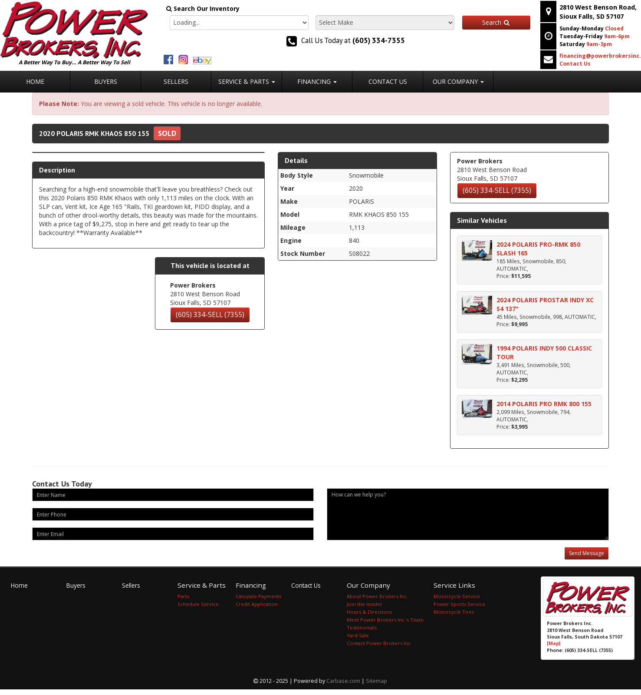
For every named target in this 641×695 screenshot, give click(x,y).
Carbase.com (343, 681)
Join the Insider (364, 604)
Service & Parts (246, 81)
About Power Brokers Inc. (377, 596)
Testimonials (362, 627)
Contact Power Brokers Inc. (379, 643)
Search (496, 22)
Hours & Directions (369, 612)
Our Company (458, 81)
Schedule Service (198, 604)
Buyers (105, 81)
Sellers (176, 81)
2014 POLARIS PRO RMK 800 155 (544, 404)
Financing (317, 81)
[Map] (553, 643)
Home (35, 81)
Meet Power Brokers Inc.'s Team (385, 619)
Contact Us (387, 81)
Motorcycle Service (457, 596)
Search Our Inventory (203, 8)
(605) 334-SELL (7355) (210, 314)
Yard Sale (358, 635)
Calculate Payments (258, 596)
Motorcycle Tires (454, 612)
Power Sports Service (459, 604)
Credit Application (257, 604)
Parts (183, 596)
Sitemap (376, 681)
